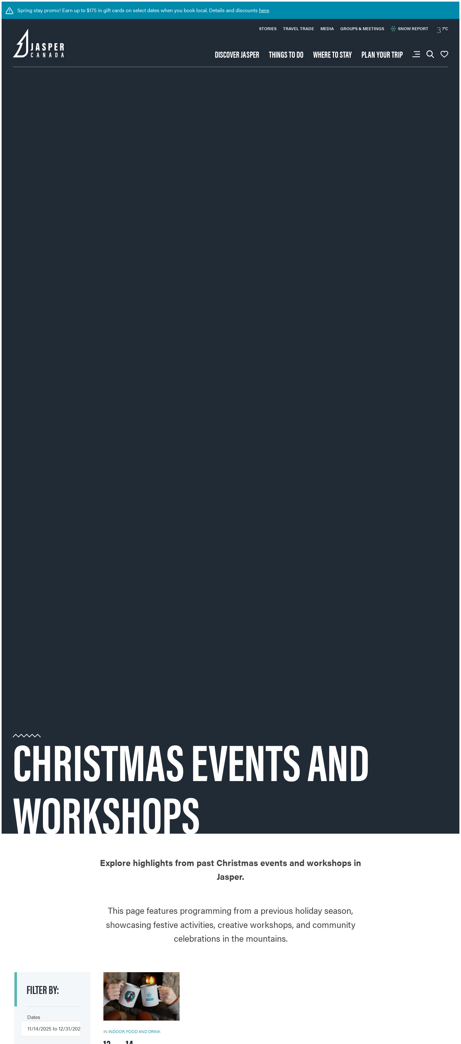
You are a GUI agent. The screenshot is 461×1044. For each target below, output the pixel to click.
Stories (268, 28)
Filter (43, 989)
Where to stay (332, 53)
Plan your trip (382, 53)
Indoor (117, 1031)
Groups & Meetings (362, 28)
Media (327, 28)
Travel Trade (298, 28)
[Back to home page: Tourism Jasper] (38, 42)
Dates (33, 1017)
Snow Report (409, 28)
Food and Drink (143, 1031)
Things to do (286, 53)
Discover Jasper (237, 53)
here (264, 10)
